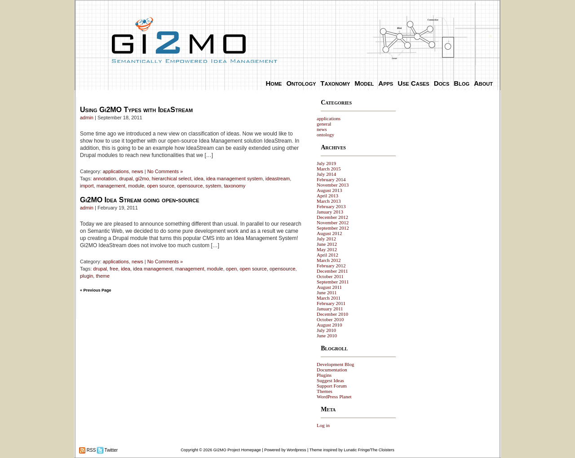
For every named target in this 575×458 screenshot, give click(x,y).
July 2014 (326, 174)
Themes (324, 391)
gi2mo (142, 178)
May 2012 (327, 249)
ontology (325, 134)
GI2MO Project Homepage (237, 450)
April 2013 (327, 195)
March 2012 (329, 260)
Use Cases (413, 83)
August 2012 (329, 233)
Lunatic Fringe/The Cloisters (369, 450)
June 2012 (327, 244)
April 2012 (327, 254)
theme (103, 276)
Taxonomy (335, 83)
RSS (90, 450)
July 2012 (326, 238)
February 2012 (331, 265)
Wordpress (296, 450)
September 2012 (333, 228)
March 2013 (329, 201)
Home (274, 83)
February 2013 (331, 206)
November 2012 (333, 222)
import (87, 185)
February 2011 (331, 303)
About (483, 83)
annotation (104, 178)
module (136, 185)
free (114, 268)
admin (86, 117)
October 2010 (330, 319)
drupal (126, 178)
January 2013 (330, 211)
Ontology (301, 83)
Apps (385, 83)
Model (364, 83)
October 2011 (330, 276)
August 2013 (329, 190)
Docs (442, 83)
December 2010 (332, 314)
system (213, 185)
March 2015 (329, 168)
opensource (190, 185)
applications (116, 171)
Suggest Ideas (330, 380)
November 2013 (333, 185)
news (137, 171)
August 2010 (329, 324)
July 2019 (326, 163)
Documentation (332, 369)
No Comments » (165, 171)
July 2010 (326, 330)
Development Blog (335, 364)
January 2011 (330, 308)
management (111, 185)
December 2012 (332, 217)
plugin (86, 276)
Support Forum (332, 385)
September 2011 (333, 281)
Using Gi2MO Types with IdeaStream (136, 109)
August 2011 (329, 287)
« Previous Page (95, 290)
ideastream (277, 178)
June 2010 (327, 335)
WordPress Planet (334, 396)
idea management (152, 268)
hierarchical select (171, 178)
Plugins (324, 375)
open (231, 268)
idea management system (234, 178)
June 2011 (327, 292)
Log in (323, 425)
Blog (461, 83)
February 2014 (331, 179)
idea (198, 178)
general (324, 123)
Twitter (110, 450)
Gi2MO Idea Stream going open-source (139, 200)
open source (160, 185)
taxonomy (235, 185)
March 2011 (329, 298)
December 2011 (332, 271)
